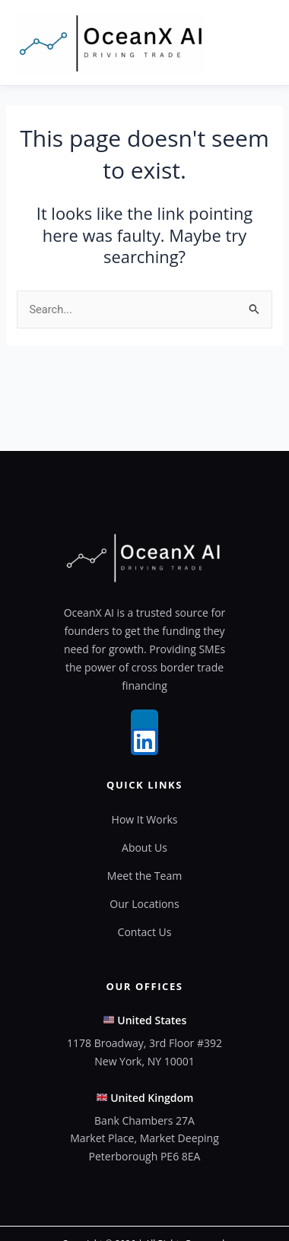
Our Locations (144, 904)
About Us (144, 847)
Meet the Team (144, 875)
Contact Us (145, 932)
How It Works (145, 819)
